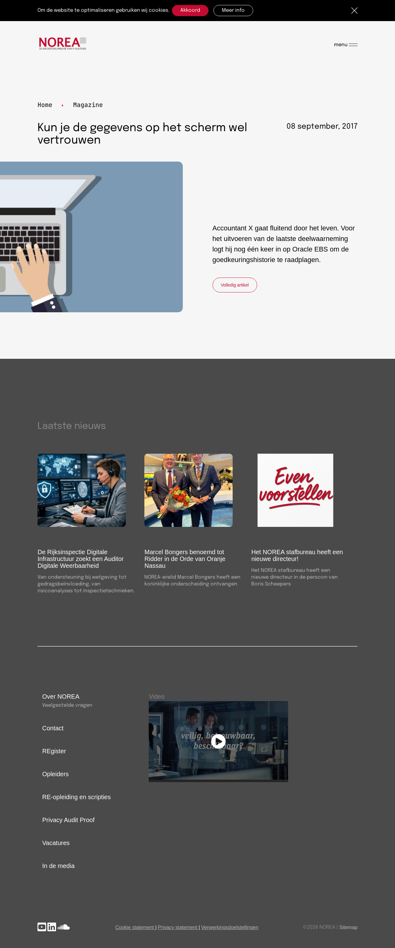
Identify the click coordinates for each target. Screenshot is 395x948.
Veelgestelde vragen (67, 705)
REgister (54, 751)
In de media (58, 865)
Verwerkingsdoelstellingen (229, 927)
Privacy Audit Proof (68, 820)
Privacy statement (177, 927)
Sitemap (348, 927)
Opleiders (55, 774)
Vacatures (56, 842)
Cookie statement (134, 927)
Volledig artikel (235, 285)
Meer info (233, 10)
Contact (53, 728)
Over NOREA (60, 696)
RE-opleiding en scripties (76, 797)
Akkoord (190, 10)
